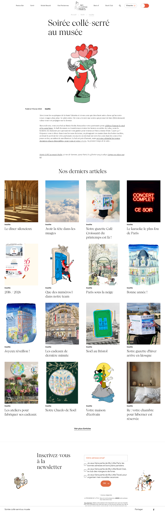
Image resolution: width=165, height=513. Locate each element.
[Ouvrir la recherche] (120, 6)
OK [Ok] (104, 483)
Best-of (96, 5)
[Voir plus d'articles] (82, 429)
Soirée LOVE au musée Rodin (51, 154)
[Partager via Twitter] (158, 509)
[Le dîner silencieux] (21, 210)
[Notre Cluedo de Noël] (62, 391)
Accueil (73, 15)
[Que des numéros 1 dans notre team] (62, 271)
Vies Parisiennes (63, 5)
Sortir (32, 5)
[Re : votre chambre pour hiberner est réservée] (143, 391)
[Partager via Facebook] (153, 509)
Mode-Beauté (46, 5)
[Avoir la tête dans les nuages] (62, 210)
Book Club (109, 5)
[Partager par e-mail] (149, 509)
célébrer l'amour (112, 126)
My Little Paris (88, 503)
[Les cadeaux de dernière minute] (62, 330)
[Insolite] (48, 109)
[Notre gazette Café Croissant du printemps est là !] (103, 210)
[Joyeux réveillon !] (21, 330)
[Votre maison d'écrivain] (103, 391)
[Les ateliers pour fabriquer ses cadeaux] (21, 391)
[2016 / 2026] (21, 271)
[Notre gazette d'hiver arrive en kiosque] (143, 330)
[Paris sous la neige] (103, 271)
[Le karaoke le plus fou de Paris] (143, 210)
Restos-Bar (20, 5)
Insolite (91, 15)
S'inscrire (129, 5)
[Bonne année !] (143, 271)
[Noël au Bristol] (103, 330)
